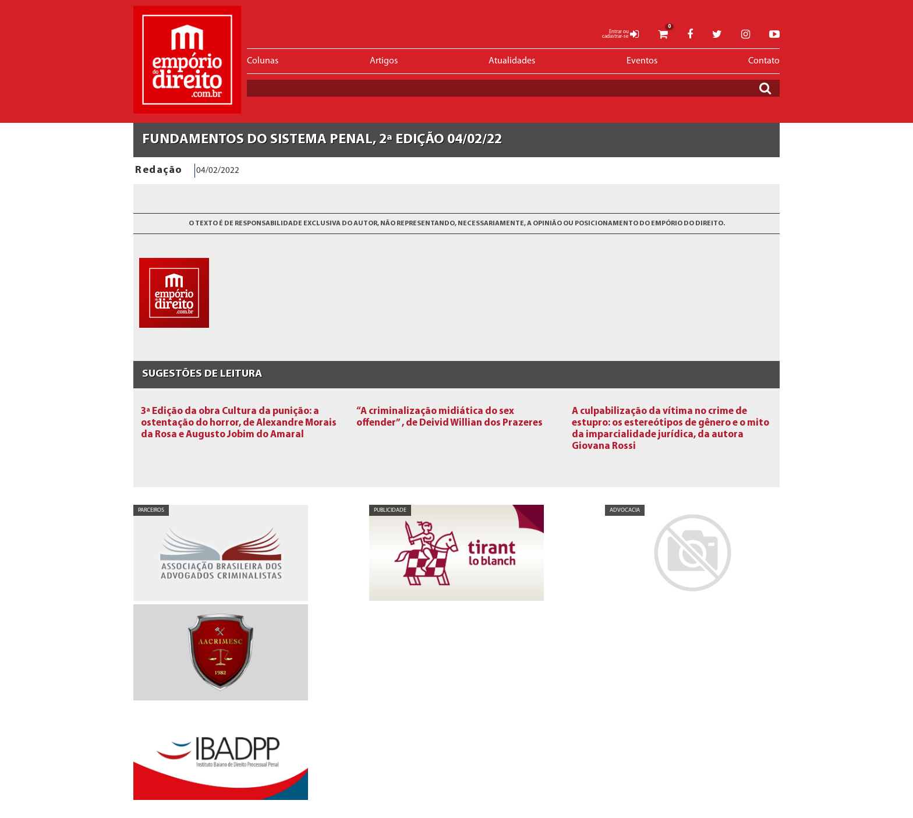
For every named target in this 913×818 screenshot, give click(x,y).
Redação (159, 170)
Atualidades (512, 61)
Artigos (384, 61)
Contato (764, 61)
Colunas (262, 61)
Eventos (642, 61)
